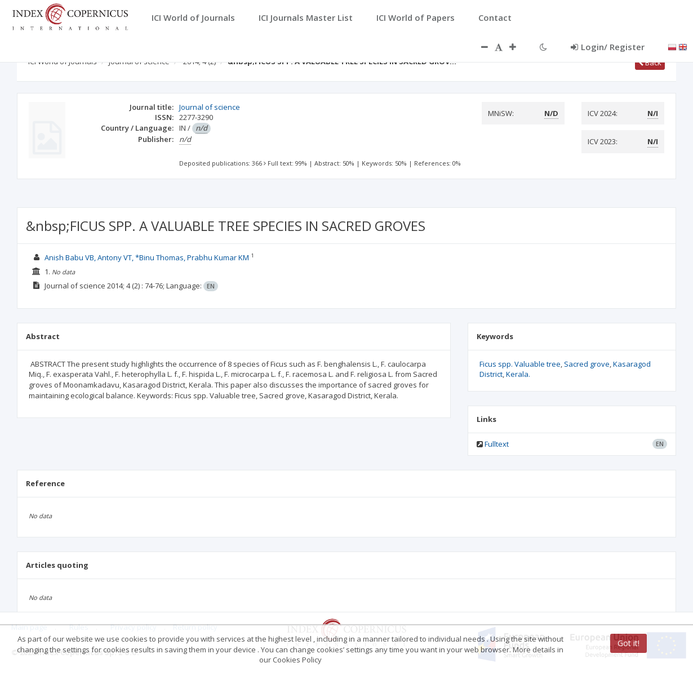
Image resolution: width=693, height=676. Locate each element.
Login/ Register (608, 46)
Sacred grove (587, 364)
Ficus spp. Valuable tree (520, 364)
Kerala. (518, 374)
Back (649, 62)
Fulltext (497, 444)
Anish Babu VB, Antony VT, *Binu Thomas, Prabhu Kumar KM (148, 257)
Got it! (628, 643)
